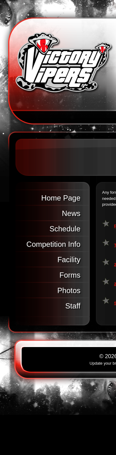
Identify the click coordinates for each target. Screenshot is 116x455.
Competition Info (53, 244)
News (71, 213)
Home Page (60, 198)
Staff (72, 306)
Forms (69, 275)
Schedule (64, 229)
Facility (68, 259)
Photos (68, 290)
